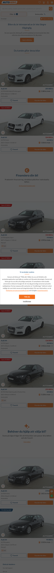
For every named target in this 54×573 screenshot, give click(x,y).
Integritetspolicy (42, 290)
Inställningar (27, 301)
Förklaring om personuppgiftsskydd (17, 290)
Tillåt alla (27, 297)
